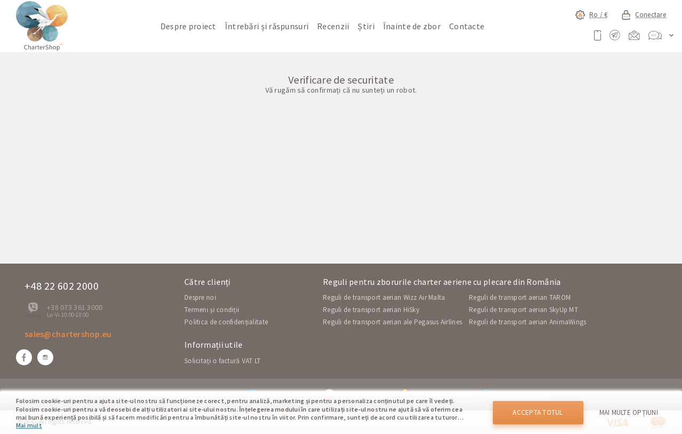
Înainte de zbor (412, 26)
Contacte (466, 26)
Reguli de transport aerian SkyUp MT (523, 309)
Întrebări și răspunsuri (266, 26)
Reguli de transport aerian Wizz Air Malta (384, 297)
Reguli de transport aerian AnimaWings (527, 321)
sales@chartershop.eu (68, 334)
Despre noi (200, 297)
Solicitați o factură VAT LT (222, 360)
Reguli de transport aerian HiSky (371, 309)
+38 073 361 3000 (74, 307)
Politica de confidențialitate (226, 321)
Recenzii (333, 26)
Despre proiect (188, 26)
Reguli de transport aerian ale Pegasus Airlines (392, 321)
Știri (366, 26)
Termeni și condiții (211, 309)
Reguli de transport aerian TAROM (520, 297)
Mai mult (29, 425)
